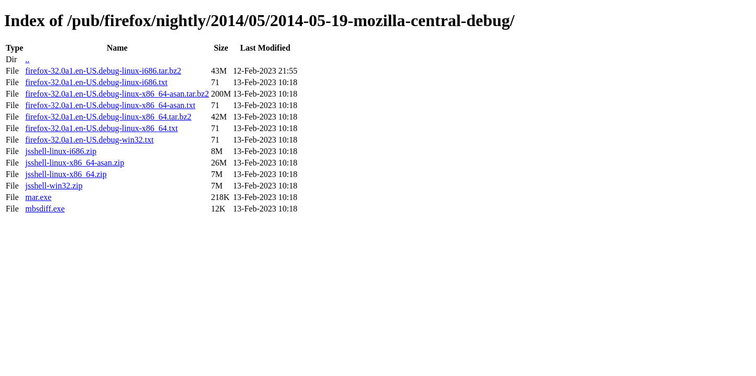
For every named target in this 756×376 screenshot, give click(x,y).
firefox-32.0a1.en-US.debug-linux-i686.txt (96, 82)
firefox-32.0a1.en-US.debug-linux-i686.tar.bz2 (103, 70)
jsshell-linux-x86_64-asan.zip (74, 162)
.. (27, 59)
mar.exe (38, 197)
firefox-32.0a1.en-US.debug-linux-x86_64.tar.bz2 (108, 116)
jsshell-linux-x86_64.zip (65, 174)
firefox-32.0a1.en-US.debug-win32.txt (89, 139)
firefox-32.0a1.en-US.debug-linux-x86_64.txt (101, 128)
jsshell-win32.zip (53, 185)
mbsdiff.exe (45, 208)
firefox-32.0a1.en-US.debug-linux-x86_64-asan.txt (110, 105)
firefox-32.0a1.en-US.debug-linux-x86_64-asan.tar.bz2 (117, 93)
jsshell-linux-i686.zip (60, 151)
